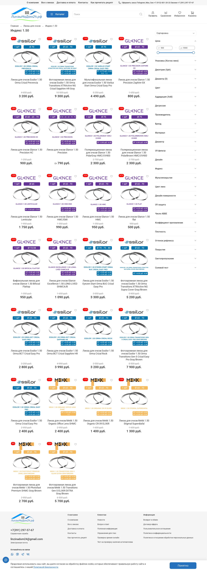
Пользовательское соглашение (156, 529)
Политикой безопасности (45, 567)
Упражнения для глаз (106, 533)
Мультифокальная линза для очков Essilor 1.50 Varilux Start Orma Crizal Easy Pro (98, 82)
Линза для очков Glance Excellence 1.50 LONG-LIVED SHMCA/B (62, 283)
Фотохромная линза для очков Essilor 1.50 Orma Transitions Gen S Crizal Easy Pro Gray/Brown (134, 355)
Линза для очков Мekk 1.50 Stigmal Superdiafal (134, 422)
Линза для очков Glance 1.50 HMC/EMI (62, 218)
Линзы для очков (32, 26)
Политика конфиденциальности (157, 533)
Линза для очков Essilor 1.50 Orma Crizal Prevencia (26, 81)
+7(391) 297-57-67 (22, 530)
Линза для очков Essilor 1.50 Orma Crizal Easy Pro (26, 422)
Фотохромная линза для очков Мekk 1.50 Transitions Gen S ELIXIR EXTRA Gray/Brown (62, 489)
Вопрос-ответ (103, 524)
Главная (15, 26)
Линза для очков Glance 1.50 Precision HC (26, 151)
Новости (101, 520)
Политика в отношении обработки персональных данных (168, 538)
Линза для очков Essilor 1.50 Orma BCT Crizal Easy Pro (26, 352)
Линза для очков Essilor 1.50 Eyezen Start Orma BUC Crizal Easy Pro (98, 283)
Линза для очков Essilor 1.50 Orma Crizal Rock (98, 352)
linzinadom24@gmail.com (27, 539)
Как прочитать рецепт (102, 2)
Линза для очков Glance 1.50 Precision (62, 151)
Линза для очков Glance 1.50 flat (134, 218)
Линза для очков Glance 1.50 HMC (98, 218)
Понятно (183, 565)
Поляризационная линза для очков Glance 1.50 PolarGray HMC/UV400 (98, 152)
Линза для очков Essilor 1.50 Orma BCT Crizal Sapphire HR (62, 352)
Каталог (57, 14)
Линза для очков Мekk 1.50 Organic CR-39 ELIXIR (98, 422)
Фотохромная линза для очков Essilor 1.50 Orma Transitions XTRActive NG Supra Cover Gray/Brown (134, 285)
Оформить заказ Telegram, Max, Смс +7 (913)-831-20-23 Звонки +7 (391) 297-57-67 (156, 2)
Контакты (83, 2)
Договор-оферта (150, 524)
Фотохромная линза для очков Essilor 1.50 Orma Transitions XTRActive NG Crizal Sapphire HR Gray (62, 84)
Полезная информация (107, 529)
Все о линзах (47, 2)
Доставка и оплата (66, 2)
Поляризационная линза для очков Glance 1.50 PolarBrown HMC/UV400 (134, 152)
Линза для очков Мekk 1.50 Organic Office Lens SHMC (62, 422)
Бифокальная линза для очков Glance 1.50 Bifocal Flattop (26, 283)
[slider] (158, 53)
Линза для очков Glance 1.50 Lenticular (26, 218)
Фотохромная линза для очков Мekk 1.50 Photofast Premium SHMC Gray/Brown (26, 487)
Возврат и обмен (150, 520)
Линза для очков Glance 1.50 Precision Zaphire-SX (134, 81)
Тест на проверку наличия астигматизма (115, 542)
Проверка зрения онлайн (108, 538)
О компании (33, 2)
